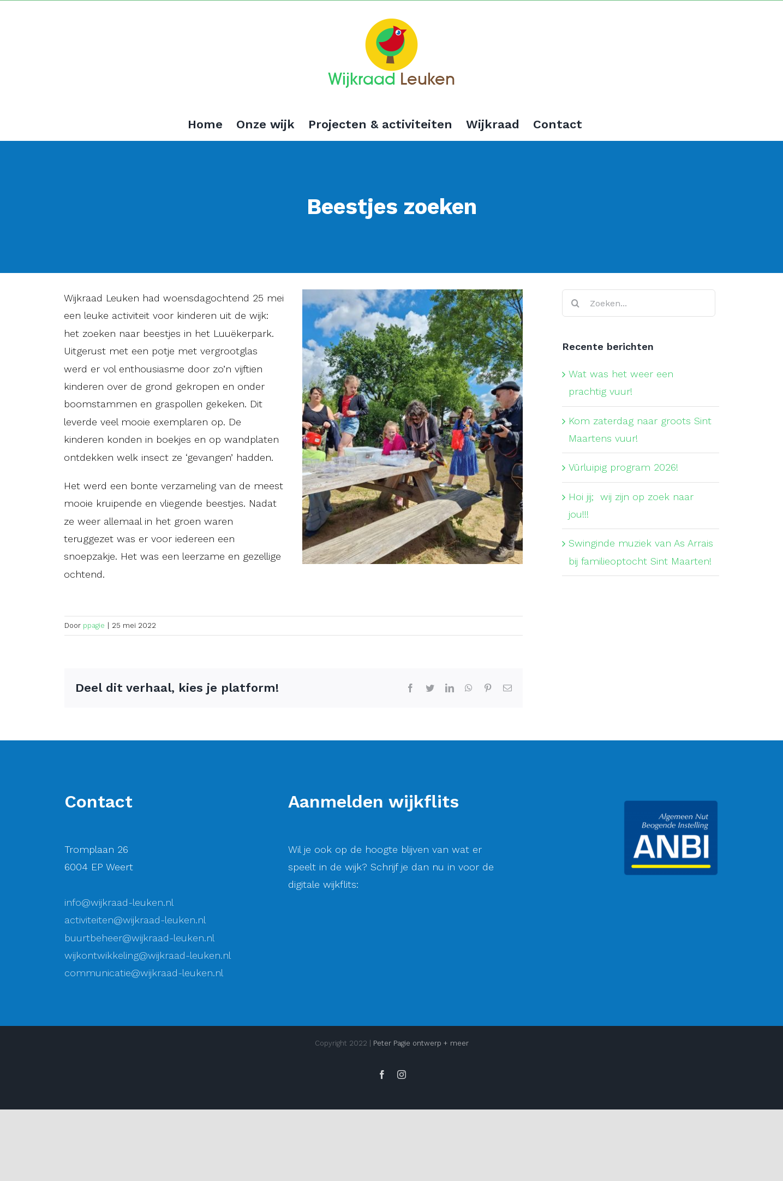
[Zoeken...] (638, 303)
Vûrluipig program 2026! (623, 467)
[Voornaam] (383, 1033)
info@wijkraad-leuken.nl (119, 902)
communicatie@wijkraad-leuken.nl (143, 972)
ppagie (94, 625)
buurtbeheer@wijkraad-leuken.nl (139, 937)
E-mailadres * (331, 980)
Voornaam (325, 1016)
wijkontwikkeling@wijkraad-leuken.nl (147, 955)
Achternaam (328, 1052)
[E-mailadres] (383, 997)
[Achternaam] (383, 1069)
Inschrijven (383, 1098)
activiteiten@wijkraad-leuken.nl (135, 919)
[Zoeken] (575, 303)
